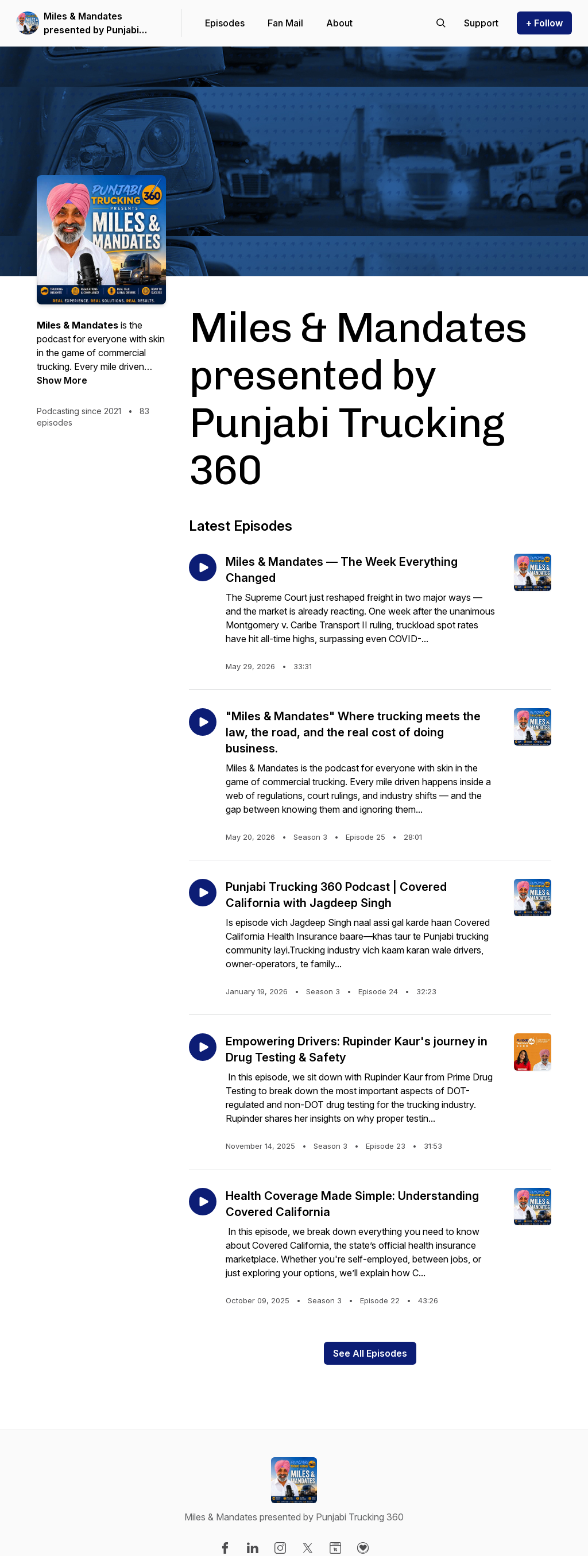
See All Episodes (370, 1353)
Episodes (225, 23)
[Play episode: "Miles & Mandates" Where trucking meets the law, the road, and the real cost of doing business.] (202, 722)
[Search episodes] (441, 23)
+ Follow (544, 23)
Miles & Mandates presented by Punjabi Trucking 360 (91, 23)
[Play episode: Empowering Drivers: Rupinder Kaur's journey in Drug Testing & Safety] (202, 1047)
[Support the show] (481, 23)
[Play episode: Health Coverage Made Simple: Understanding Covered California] (202, 1201)
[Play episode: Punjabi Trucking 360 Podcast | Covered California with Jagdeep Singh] (202, 892)
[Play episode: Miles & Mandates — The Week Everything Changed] (202, 567)
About (339, 23)
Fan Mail (285, 23)
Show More (62, 380)
